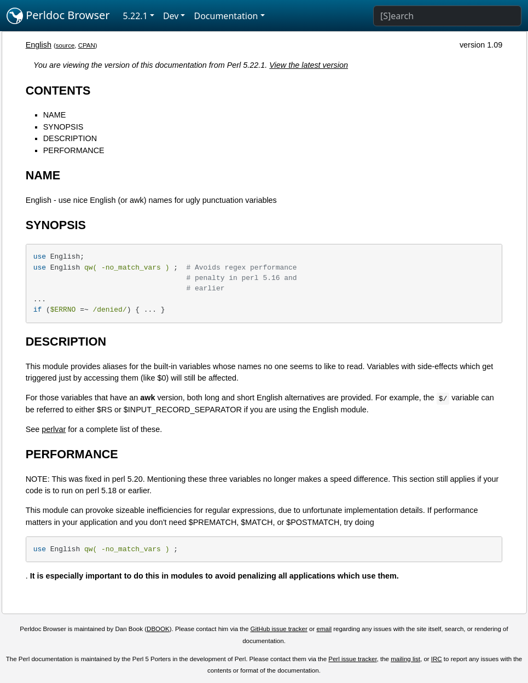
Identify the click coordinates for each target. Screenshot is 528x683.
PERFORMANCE (74, 150)
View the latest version (308, 65)
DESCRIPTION (70, 138)
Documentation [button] (226, 16)
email (324, 629)
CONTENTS (58, 90)
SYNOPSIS (63, 126)
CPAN (86, 45)
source (65, 45)
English (38, 44)
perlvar (54, 429)
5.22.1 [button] (135, 16)
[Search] (447, 15)
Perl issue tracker (352, 659)
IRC (436, 659)
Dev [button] (171, 16)
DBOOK (158, 629)
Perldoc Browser (58, 16)
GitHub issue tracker (279, 629)
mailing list (405, 659)
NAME (54, 114)
